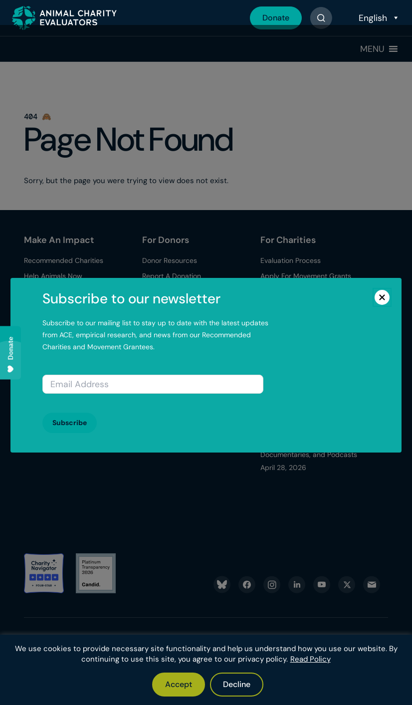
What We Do (44, 347)
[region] (206, 670)
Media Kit (39, 394)
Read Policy (310, 659)
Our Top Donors (167, 291)
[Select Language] (378, 18)
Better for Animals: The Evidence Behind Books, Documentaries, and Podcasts (308, 441)
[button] (372, 49)
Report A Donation (171, 275)
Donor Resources (169, 260)
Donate (275, 17)
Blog (269, 327)
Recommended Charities (63, 260)
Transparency (46, 363)
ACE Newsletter (49, 409)
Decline (236, 684)
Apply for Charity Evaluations (307, 291)
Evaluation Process (290, 260)
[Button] (321, 18)
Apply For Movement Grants (305, 275)
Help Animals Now (53, 275)
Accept (178, 684)
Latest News (44, 378)
